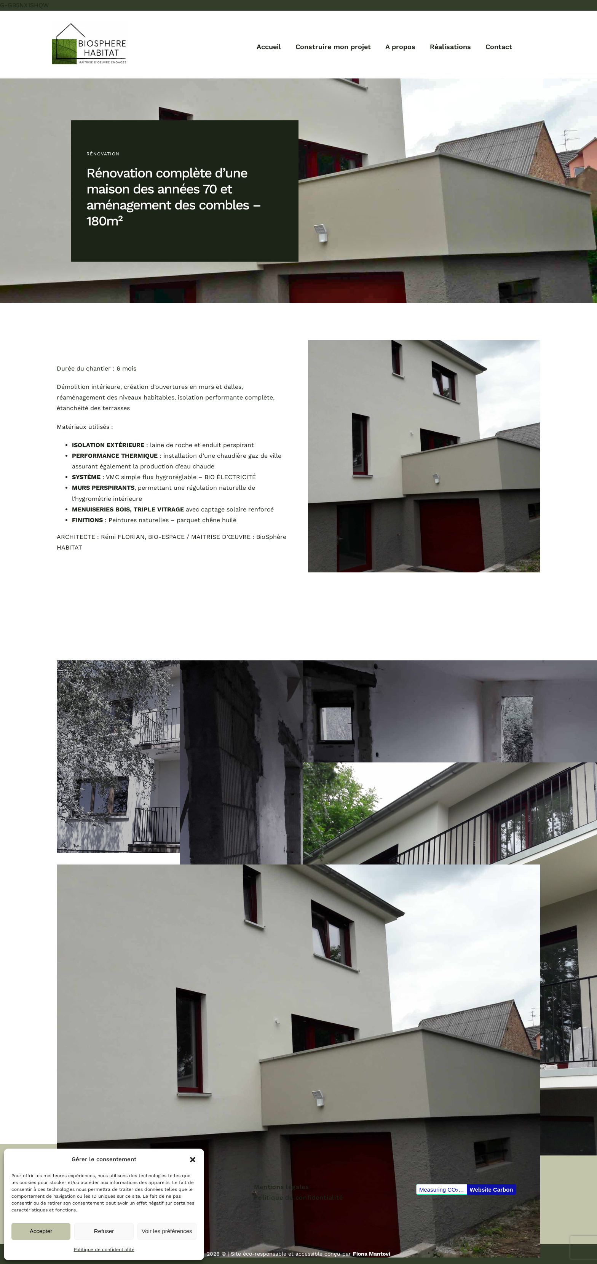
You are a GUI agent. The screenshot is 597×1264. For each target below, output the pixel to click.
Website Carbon (491, 1189)
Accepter (41, 1231)
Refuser (104, 1231)
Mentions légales (281, 1186)
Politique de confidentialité (104, 1249)
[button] (192, 1159)
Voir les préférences (167, 1231)
